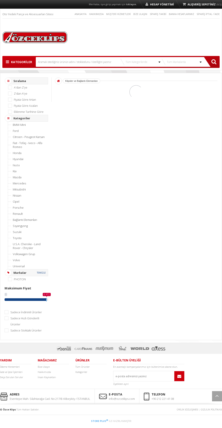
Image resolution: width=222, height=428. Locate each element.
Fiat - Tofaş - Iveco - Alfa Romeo (27, 145)
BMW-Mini (19, 125)
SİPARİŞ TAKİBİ (158, 14)
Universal (19, 266)
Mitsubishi (19, 189)
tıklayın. (131, 4)
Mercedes (19, 183)
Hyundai (18, 159)
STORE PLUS (99, 421)
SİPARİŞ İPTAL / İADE (208, 14)
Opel (16, 201)
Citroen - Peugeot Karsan (29, 137)
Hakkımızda (44, 372)
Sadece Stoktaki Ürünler (26, 330)
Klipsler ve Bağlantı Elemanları (81, 81)
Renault (18, 214)
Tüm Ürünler (82, 366)
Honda (17, 153)
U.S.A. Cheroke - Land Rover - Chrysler (27, 246)
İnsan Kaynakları (47, 377)
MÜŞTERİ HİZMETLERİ (118, 14)
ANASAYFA (81, 14)
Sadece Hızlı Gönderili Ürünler (24, 321)
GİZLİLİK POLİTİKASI (211, 409)
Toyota (17, 238)
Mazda (17, 177)
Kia (14, 171)
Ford (16, 131)
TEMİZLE (41, 272)
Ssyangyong (20, 226)
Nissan (17, 195)
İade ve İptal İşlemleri (11, 372)
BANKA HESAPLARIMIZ (181, 14)
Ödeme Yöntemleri (10, 366)
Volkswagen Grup (24, 254)
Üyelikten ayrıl (121, 383)
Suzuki (17, 232)
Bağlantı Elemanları (25, 220)
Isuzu (16, 165)
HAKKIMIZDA (96, 14)
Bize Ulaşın (44, 366)
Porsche (18, 208)
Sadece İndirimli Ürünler (26, 312)
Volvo (16, 260)
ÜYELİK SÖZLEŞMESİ (187, 409)
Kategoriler (81, 372)
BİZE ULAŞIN (140, 14)
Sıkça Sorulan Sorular (11, 377)
